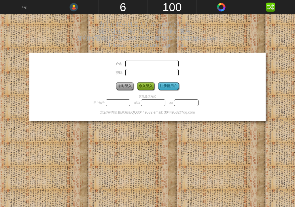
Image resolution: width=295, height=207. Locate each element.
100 (172, 7)
